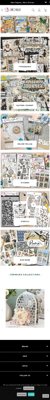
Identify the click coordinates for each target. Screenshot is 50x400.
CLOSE (45, 396)
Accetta (31, 394)
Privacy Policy (28, 388)
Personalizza (22, 394)
